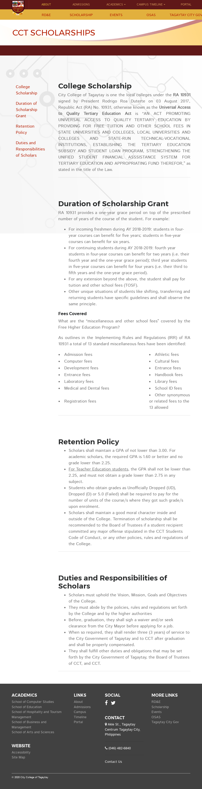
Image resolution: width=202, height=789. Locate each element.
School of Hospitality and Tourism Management (37, 715)
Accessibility (21, 752)
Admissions (81, 5)
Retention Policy (25, 129)
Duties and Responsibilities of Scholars (30, 149)
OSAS (151, 15)
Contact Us (113, 761)
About (46, 5)
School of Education (27, 707)
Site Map (18, 757)
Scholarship (81, 15)
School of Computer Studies (33, 702)
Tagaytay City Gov (165, 722)
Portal (78, 722)
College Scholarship (26, 90)
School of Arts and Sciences (33, 732)
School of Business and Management (29, 725)
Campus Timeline (150, 5)
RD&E (46, 15)
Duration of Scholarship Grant (26, 110)
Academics (114, 5)
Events (116, 15)
